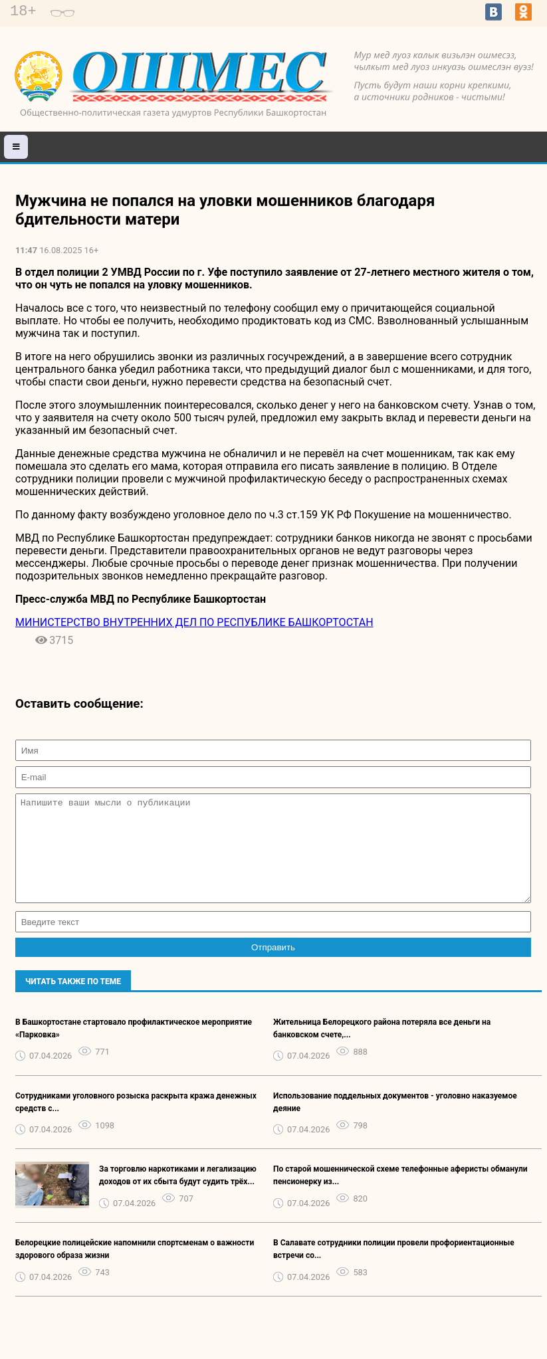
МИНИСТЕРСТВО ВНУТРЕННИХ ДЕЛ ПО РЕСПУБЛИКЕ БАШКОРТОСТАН (194, 622)
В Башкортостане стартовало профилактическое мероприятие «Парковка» (133, 1048)
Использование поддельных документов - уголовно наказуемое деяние (395, 1122)
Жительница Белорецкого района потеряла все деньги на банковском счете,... (382, 1048)
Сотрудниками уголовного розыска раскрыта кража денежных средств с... (136, 1122)
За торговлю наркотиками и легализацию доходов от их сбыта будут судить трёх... (178, 1195)
